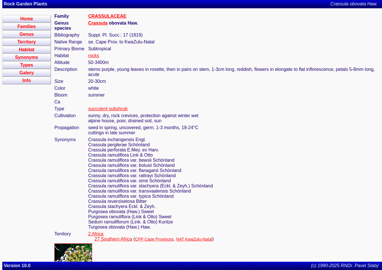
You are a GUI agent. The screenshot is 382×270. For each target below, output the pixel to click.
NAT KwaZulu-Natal (194, 239)
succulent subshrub (108, 108)
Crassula (98, 23)
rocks (93, 55)
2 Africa (95, 233)
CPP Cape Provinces (154, 239)
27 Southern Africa (113, 239)
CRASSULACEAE (107, 16)
